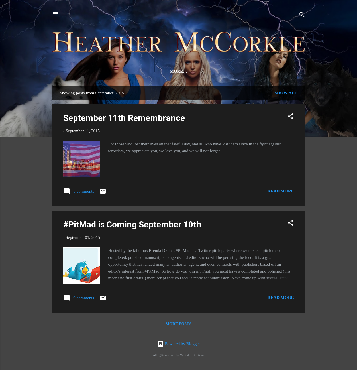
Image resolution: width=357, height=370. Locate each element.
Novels (99, 71)
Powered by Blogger (178, 343)
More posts (178, 325)
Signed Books (273, 71)
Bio (123, 71)
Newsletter (193, 71)
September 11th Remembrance (124, 119)
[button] (290, 118)
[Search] (302, 15)
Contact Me (232, 71)
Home (74, 71)
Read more (281, 192)
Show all (285, 94)
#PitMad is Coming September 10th (132, 226)
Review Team (152, 71)
